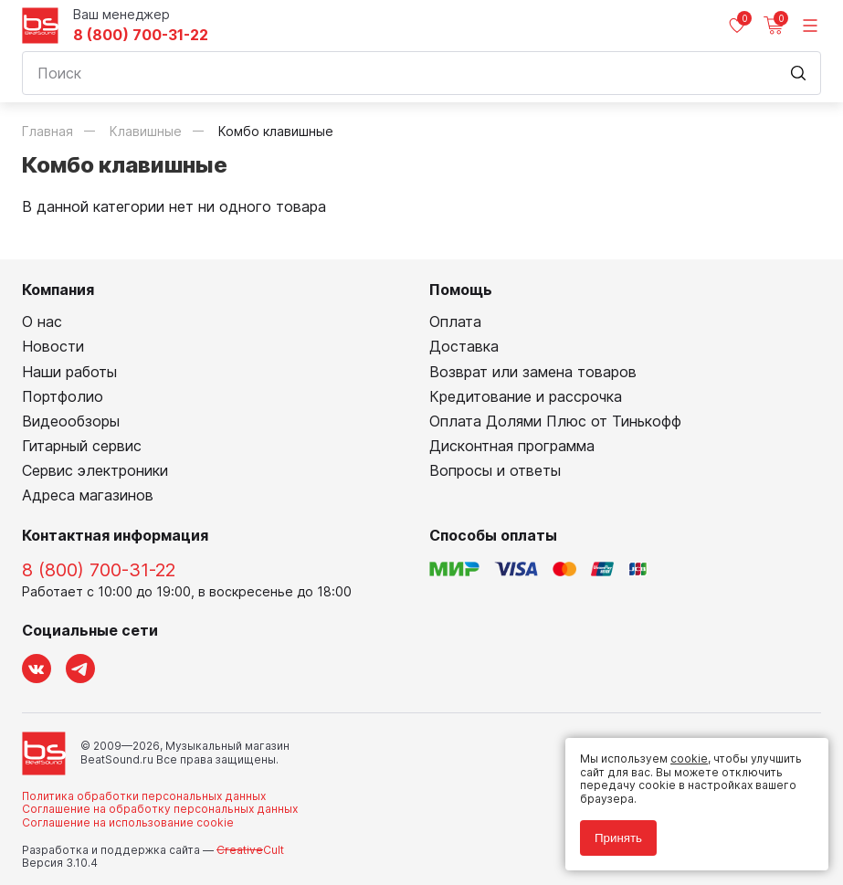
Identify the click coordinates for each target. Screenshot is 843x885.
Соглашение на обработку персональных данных (160, 809)
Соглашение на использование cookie (128, 822)
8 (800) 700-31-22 (140, 35)
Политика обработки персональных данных (144, 796)
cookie (689, 758)
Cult (250, 850)
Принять (618, 838)
